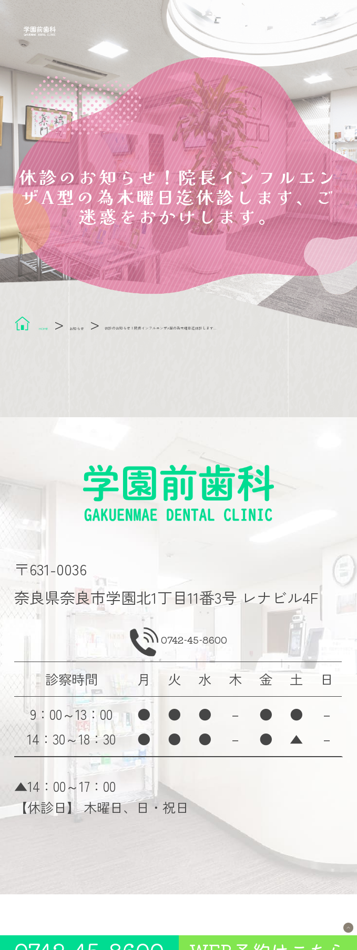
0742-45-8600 (198, 671)
